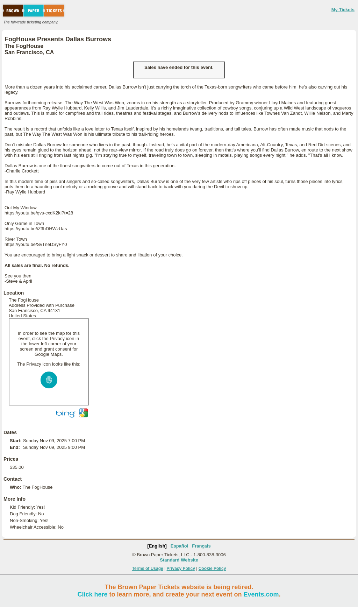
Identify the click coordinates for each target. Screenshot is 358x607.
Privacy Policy (181, 568)
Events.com (261, 594)
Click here (92, 594)
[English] (157, 546)
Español (179, 546)
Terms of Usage (147, 568)
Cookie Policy (212, 568)
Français (201, 546)
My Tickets (343, 9)
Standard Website (179, 560)
